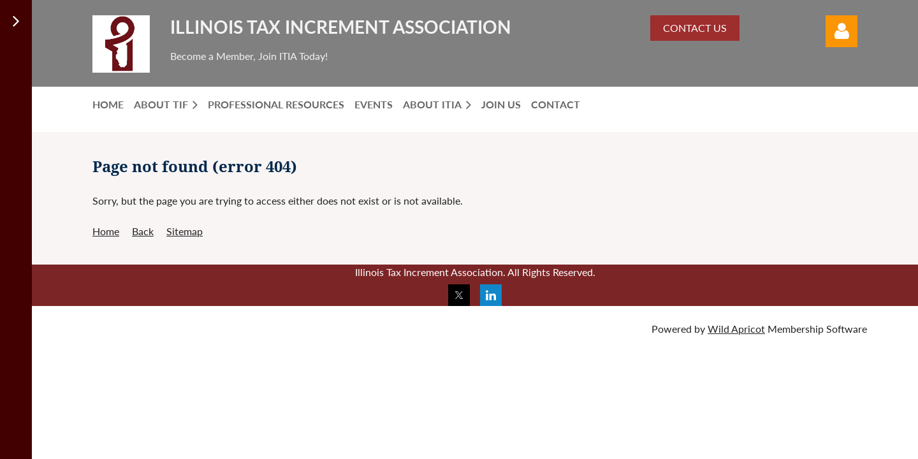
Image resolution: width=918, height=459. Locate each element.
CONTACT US (695, 28)
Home (105, 231)
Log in (841, 31)
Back (143, 231)
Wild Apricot (736, 329)
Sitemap (184, 231)
